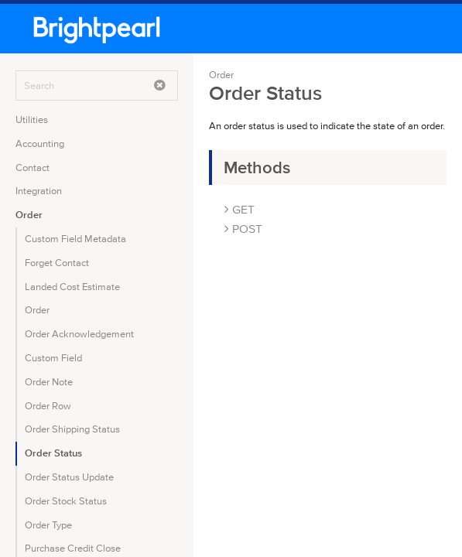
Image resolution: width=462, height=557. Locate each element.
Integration (38, 190)
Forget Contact (57, 262)
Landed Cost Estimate (72, 286)
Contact (32, 167)
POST (243, 228)
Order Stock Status (66, 501)
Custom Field (53, 358)
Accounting (39, 143)
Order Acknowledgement (79, 334)
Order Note (49, 382)
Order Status (53, 453)
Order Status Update (69, 477)
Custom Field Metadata (75, 238)
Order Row (48, 406)
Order (29, 214)
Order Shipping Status (72, 429)
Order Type (48, 525)
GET (239, 209)
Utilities (31, 119)
